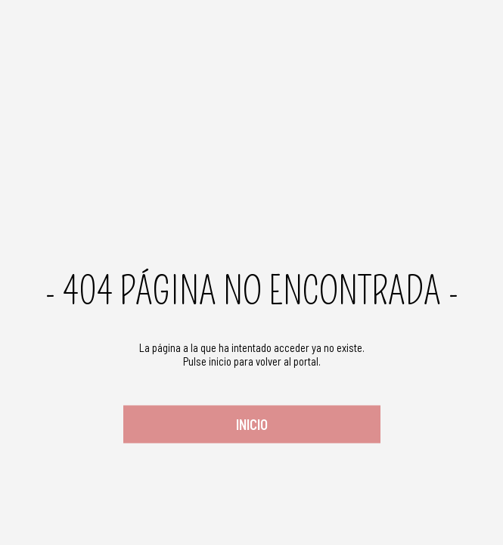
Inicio (252, 424)
